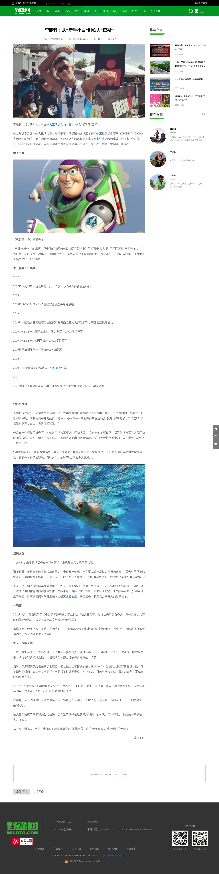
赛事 (96, 138)
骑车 (107, 413)
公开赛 (57, 367)
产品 (67, 11)
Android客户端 (63, 829)
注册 (125, 774)
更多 (203, 114)
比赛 (96, 144)
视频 (124, 11)
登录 (117, 774)
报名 (48, 11)
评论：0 (112, 39)
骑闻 (86, 11)
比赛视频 (71, 596)
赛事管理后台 (200, 3)
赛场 (57, 11)
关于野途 (40, 848)
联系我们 (76, 848)
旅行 (115, 11)
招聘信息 (94, 848)
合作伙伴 (112, 848)
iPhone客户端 (63, 822)
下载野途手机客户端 (26, 3)
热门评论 (38, 791)
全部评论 (21, 791)
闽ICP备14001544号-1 (112, 855)
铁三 (95, 11)
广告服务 (58, 848)
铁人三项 (52, 124)
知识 (105, 11)
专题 (143, 11)
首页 (38, 11)
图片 (134, 11)
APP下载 (155, 11)
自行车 (70, 700)
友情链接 (131, 848)
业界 (76, 11)
